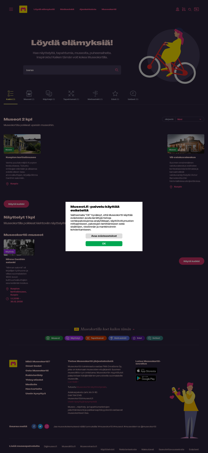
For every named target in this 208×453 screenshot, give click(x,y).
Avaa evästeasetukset (104, 236)
